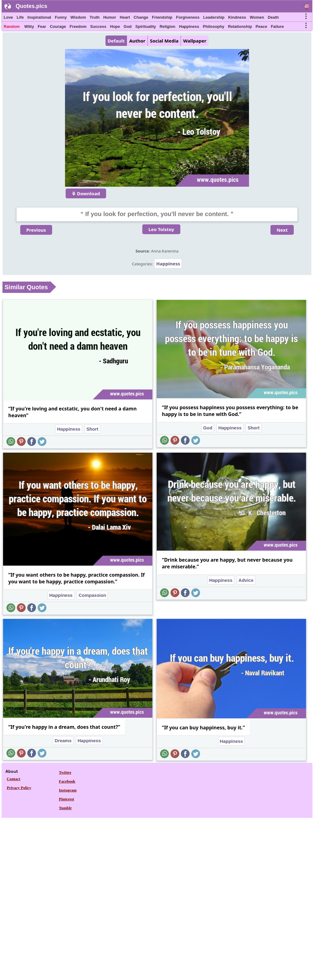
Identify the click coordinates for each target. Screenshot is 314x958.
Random (12, 26)
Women (257, 17)
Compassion (92, 595)
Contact (13, 779)
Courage (58, 26)
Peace (261, 26)
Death (273, 17)
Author (137, 41)
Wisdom (78, 17)
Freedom (78, 26)
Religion (167, 26)
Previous (36, 230)
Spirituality (145, 26)
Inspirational (39, 17)
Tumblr (65, 808)
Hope (115, 26)
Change (141, 17)
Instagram (68, 790)
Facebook (67, 781)
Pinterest (66, 799)
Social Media (164, 41)
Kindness (237, 17)
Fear (42, 26)
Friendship (162, 17)
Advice (246, 580)
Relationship (240, 26)
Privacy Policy (19, 787)
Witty (29, 26)
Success (98, 26)
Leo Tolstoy (161, 229)
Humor (109, 17)
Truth (95, 17)
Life (20, 17)
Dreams (63, 740)
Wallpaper (194, 41)
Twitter (65, 772)
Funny (61, 17)
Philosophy (213, 26)
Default (116, 41)
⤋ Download (86, 193)
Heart (125, 17)
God (128, 26)
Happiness (189, 26)
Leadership (213, 17)
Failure (277, 26)
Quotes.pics (31, 6)
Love (8, 17)
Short (92, 429)
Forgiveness (188, 17)
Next (282, 230)
